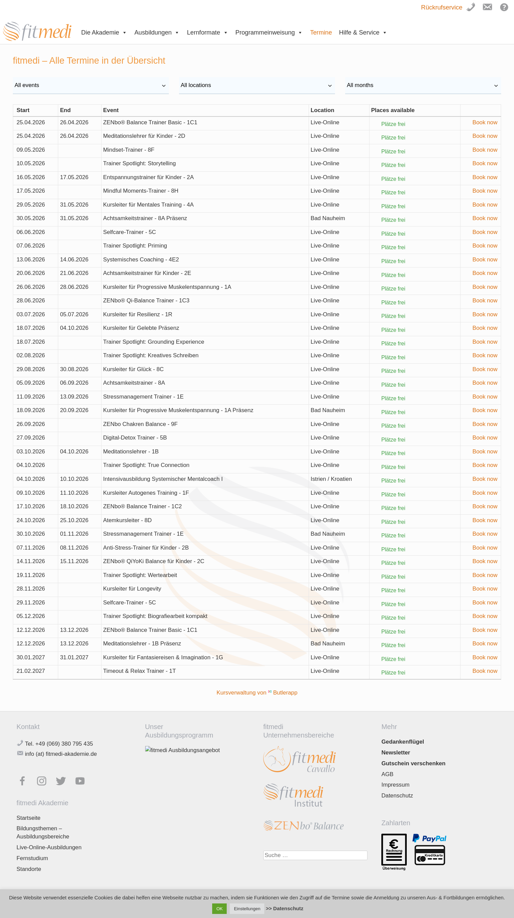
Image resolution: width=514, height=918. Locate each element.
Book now (484, 122)
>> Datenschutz (285, 908)
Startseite (29, 818)
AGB (387, 774)
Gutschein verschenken (413, 763)
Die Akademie (104, 32)
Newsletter (395, 752)
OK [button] (219, 908)
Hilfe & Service (363, 32)
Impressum (395, 785)
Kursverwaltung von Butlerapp (257, 692)
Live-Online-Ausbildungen (49, 847)
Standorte (29, 869)
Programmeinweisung (269, 32)
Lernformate (207, 32)
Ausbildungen (157, 32)
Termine (321, 32)
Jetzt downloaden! (175, 862)
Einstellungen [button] (247, 908)
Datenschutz (397, 795)
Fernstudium (32, 858)
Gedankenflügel (402, 742)
